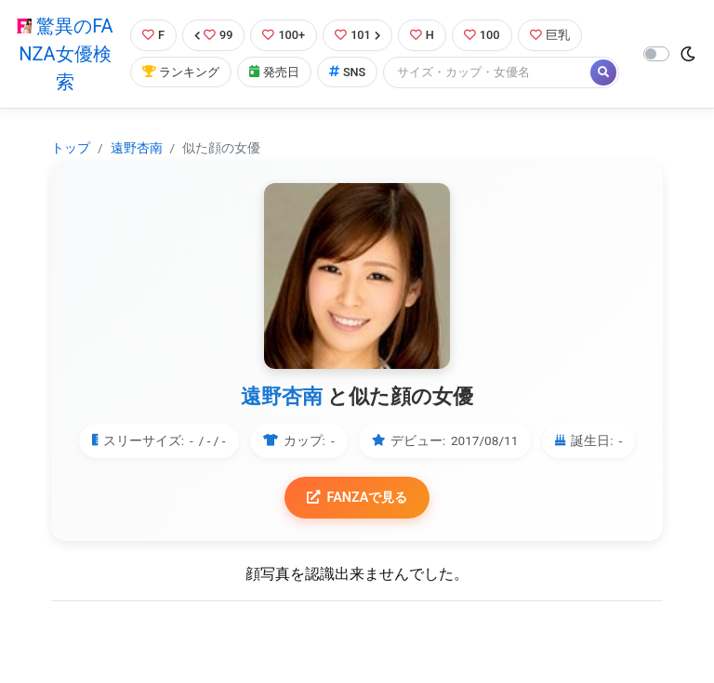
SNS (347, 72)
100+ (283, 35)
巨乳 (550, 35)
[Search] (488, 72)
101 (357, 35)
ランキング (180, 72)
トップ (70, 147)
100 (482, 35)
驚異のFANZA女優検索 (64, 54)
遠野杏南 (137, 147)
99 (213, 35)
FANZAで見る (357, 498)
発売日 (274, 72)
